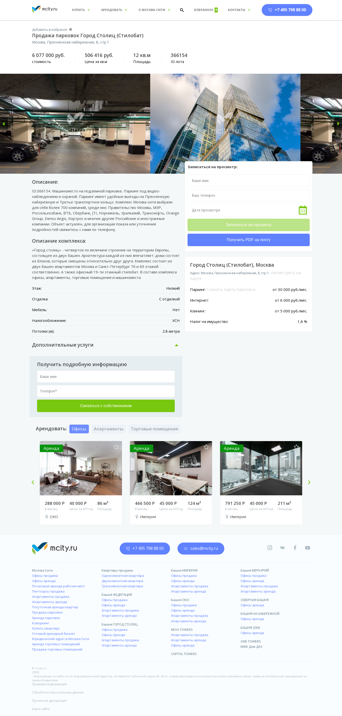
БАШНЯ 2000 (250, 627)
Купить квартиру (46, 628)
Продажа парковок (47, 612)
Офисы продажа (45, 575)
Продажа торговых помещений (57, 649)
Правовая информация (49, 684)
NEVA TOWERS (182, 629)
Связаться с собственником (106, 406)
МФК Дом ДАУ (251, 646)
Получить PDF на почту (248, 240)
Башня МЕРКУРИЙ (255, 570)
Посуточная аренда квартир (55, 607)
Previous (35, 483)
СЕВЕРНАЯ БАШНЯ (255, 600)
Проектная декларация (49, 701)
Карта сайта (41, 709)
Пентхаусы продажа (48, 591)
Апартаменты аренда (49, 602)
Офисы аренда (44, 581)
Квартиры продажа (117, 570)
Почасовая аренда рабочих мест (58, 586)
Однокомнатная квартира (123, 575)
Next (307, 483)
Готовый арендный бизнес (53, 633)
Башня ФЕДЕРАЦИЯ (117, 594)
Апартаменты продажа (50, 596)
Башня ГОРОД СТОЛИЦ (119, 624)
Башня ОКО (180, 600)
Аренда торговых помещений (56, 644)
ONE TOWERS (251, 641)
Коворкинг (40, 623)
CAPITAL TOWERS (184, 654)
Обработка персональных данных (58, 692)
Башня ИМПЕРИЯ (184, 570)
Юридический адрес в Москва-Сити (60, 639)
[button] (4, 123)
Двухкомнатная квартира (122, 581)
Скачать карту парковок (231, 289)
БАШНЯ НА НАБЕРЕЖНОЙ (260, 613)
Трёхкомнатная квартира (122, 586)
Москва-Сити (42, 570)
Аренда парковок (46, 618)
